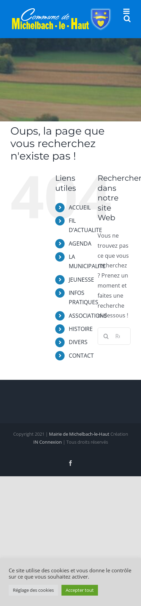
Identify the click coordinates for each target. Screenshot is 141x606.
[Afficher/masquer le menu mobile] (127, 11)
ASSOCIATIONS (88, 315)
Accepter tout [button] (80, 590)
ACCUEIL (80, 207)
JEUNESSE (81, 279)
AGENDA (80, 243)
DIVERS (78, 342)
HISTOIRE (81, 329)
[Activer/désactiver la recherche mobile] (127, 18)
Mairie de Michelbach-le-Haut (79, 434)
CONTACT (81, 355)
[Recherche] (106, 336)
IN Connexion (47, 442)
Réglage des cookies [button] (33, 590)
